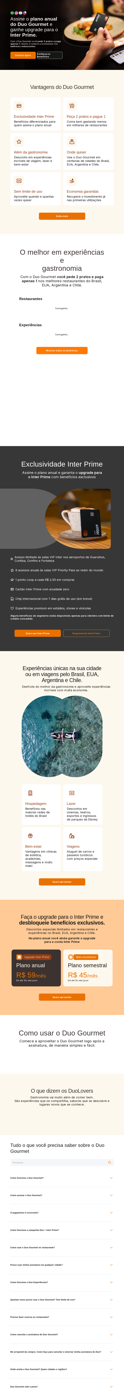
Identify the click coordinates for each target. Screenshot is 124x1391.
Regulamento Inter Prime (86, 633)
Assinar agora (23, 55)
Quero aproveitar (62, 882)
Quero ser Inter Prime (37, 633)
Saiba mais (62, 216)
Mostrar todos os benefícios (62, 350)
